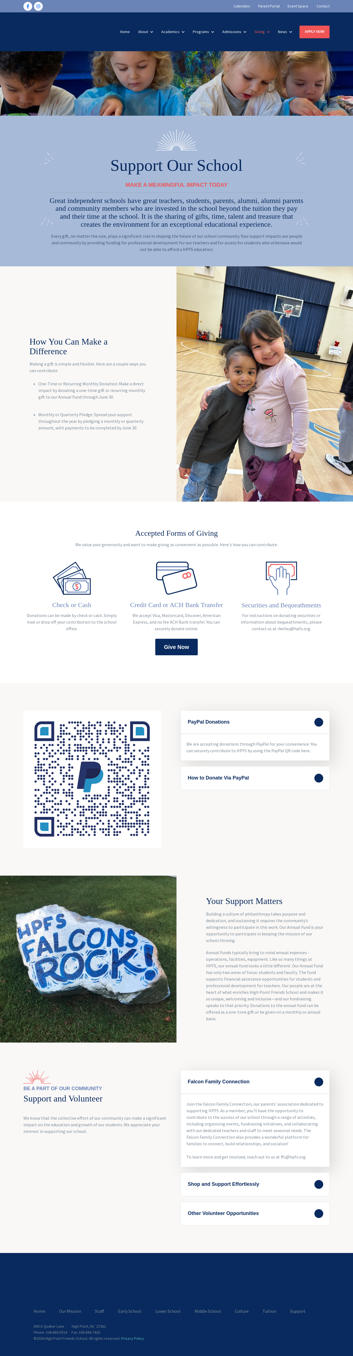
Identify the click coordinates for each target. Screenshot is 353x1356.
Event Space (298, 6)
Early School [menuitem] (129, 1310)
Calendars (242, 6)
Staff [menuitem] (99, 1310)
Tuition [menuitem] (269, 1310)
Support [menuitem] (298, 1310)
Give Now (176, 647)
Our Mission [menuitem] (70, 1310)
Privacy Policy (132, 1337)
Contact (323, 6)
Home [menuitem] (39, 1310)
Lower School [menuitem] (168, 1310)
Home (125, 31)
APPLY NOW (314, 32)
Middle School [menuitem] (208, 1310)
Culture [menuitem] (242, 1310)
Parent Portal (269, 6)
